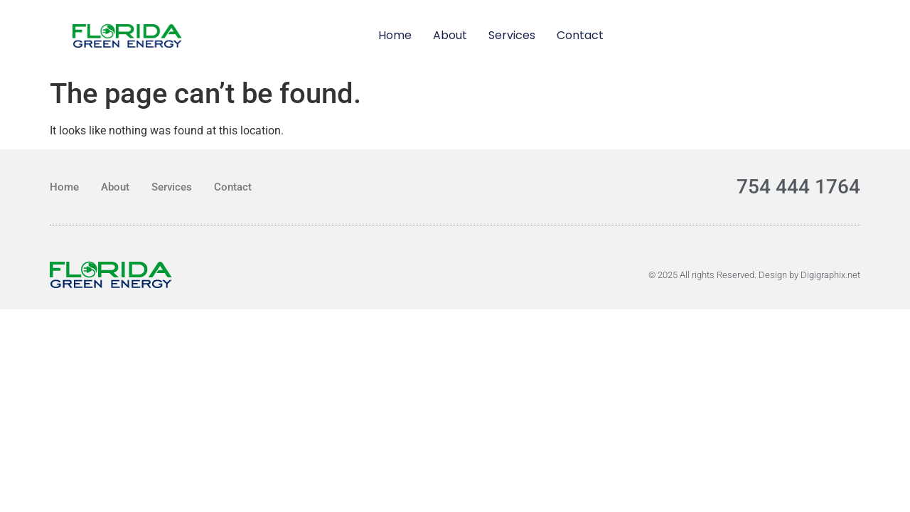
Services (511, 35)
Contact (580, 35)
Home (395, 35)
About (450, 35)
